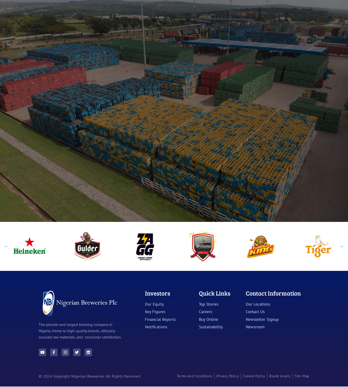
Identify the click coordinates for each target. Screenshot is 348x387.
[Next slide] (341, 246)
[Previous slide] (6, 246)
